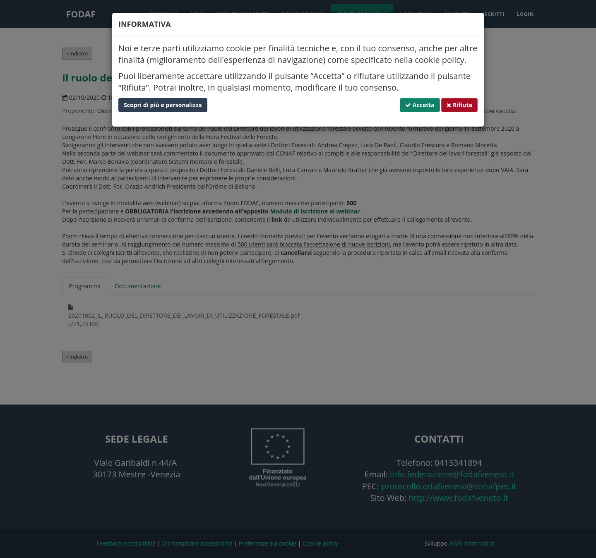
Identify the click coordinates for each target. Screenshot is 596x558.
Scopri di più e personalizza (163, 105)
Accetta (420, 105)
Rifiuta (459, 105)
